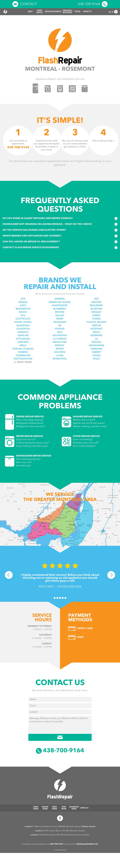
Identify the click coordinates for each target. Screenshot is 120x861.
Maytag (96, 342)
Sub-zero (59, 352)
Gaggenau (23, 325)
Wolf (96, 359)
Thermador (22, 355)
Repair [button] (40, 12)
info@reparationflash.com (87, 844)
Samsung (96, 349)
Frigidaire (59, 322)
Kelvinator (59, 335)
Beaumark (96, 305)
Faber (59, 319)
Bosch (23, 312)
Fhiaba (96, 319)
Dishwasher (74, 808)
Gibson (96, 325)
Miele (23, 345)
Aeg (96, 299)
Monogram (96, 345)
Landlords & (67, 12)
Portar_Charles (23, 349)
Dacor (59, 315)
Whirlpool (60, 359)
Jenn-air (23, 335)
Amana (23, 302)
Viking (96, 355)
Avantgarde (60, 305)
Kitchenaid (23, 339)
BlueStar (96, 309)
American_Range (60, 302)
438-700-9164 (56, 844)
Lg (96, 339)
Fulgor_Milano (96, 322)
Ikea (59, 332)
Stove (64, 808)
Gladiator (23, 329)
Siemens (23, 352)
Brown (59, 312)
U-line (59, 355)
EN (110, 12)
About (30, 12)
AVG (23, 299)
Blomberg (59, 309)
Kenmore (96, 335)
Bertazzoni (23, 309)
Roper (60, 349)
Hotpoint (96, 329)
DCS (23, 315)
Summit (96, 352)
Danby (96, 315)
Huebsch (22, 332)
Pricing (78, 12)
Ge (59, 325)
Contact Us (87, 12)
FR (112, 12)
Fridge (36, 808)
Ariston (96, 302)
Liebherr (22, 342)
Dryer (54, 808)
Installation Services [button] (53, 12)
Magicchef (60, 342)
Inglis (96, 332)
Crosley (96, 312)
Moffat (59, 345)
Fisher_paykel (23, 322)
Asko (23, 305)
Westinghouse (23, 359)
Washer (45, 808)
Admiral (59, 299)
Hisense (60, 329)
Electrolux (23, 319)
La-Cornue (59, 339)
